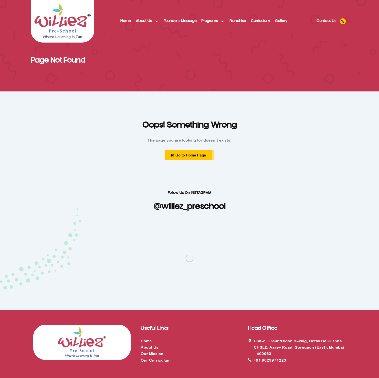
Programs (213, 21)
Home (125, 21)
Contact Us (326, 21)
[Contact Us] (343, 21)
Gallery (281, 21)
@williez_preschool (190, 207)
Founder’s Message (180, 21)
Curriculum (260, 21)
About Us (147, 21)
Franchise (238, 21)
